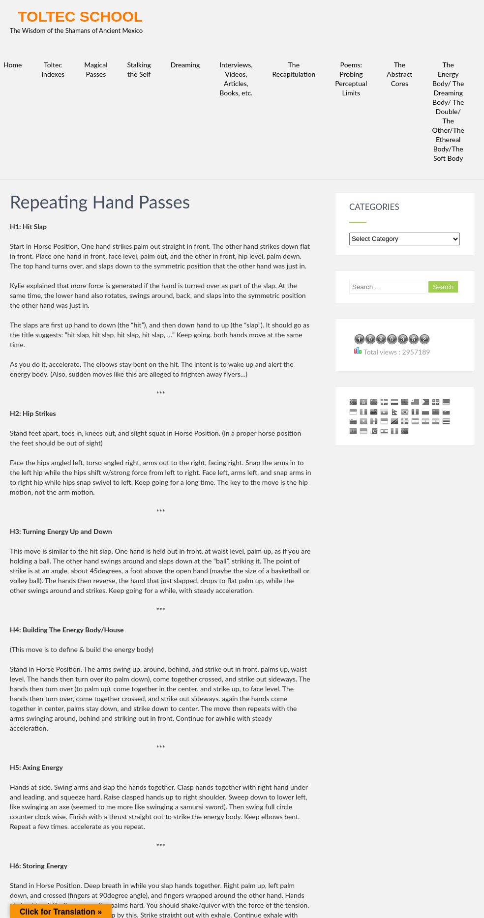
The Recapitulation (293, 69)
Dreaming (185, 64)
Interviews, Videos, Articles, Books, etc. (235, 78)
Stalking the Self (139, 69)
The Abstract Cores (399, 74)
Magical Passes (95, 69)
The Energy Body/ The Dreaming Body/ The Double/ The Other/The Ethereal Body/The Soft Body (448, 111)
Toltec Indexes (52, 69)
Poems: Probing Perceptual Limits (351, 78)
